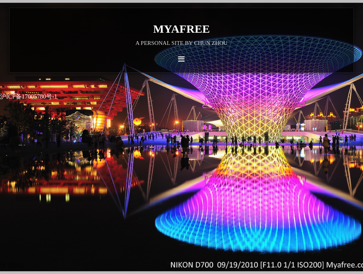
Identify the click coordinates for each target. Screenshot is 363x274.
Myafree (181, 28)
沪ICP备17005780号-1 (28, 96)
